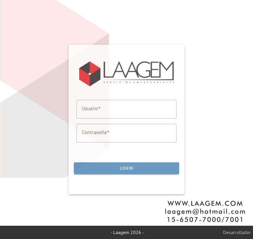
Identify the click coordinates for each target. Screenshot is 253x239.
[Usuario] (126, 109)
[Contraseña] (126, 133)
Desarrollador (237, 232)
